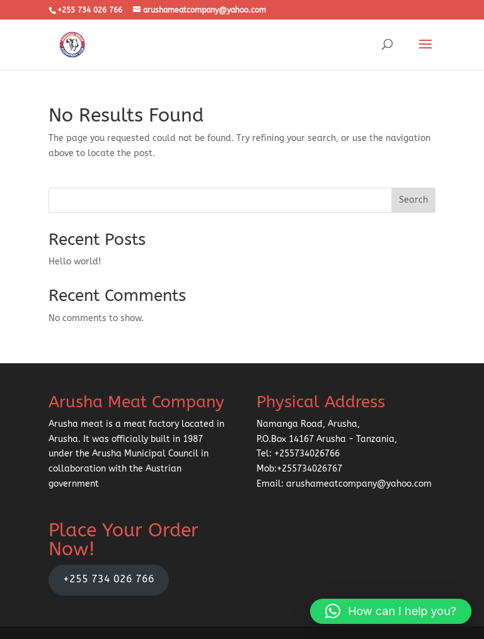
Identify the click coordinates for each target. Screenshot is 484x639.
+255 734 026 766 (108, 579)
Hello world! (75, 261)
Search (413, 200)
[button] (390, 611)
